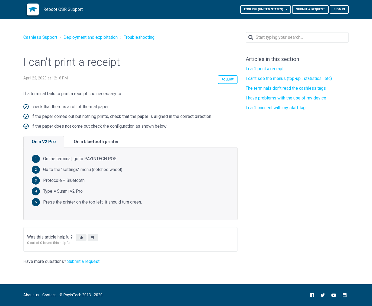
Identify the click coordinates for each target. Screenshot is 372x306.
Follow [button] (228, 79)
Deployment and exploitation (90, 37)
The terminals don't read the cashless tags (286, 88)
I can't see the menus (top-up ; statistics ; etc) (289, 78)
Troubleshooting (139, 37)
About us (31, 295)
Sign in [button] (339, 9)
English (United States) (264, 9)
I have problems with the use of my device (286, 98)
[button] (81, 237)
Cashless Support (40, 37)
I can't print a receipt (265, 68)
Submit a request (310, 9)
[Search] (297, 37)
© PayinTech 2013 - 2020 (80, 295)
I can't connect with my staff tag (276, 107)
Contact (49, 295)
